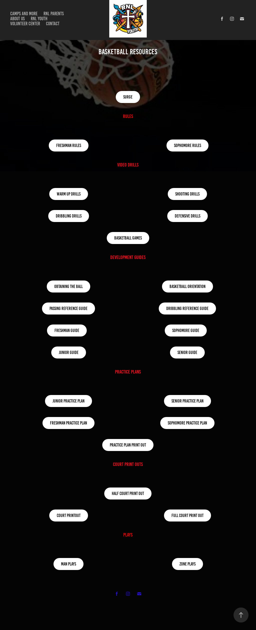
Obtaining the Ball (68, 286)
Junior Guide (68, 352)
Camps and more (24, 13)
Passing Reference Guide (69, 308)
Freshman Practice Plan (68, 423)
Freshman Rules (68, 145)
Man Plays (68, 564)
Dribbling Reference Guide (187, 308)
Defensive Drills (187, 216)
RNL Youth (39, 18)
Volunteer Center (25, 23)
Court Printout (68, 515)
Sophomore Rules (187, 145)
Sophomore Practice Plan (187, 423)
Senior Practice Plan (188, 401)
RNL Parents (54, 13)
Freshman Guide (66, 330)
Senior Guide (187, 352)
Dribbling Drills (69, 216)
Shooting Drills (187, 194)
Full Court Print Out (188, 515)
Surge (127, 97)
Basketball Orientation (188, 286)
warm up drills (68, 194)
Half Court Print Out (128, 493)
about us (17, 18)
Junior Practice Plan (68, 401)
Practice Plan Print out (128, 445)
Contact (53, 23)
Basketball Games (128, 238)
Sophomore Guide (185, 330)
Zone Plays (188, 564)
